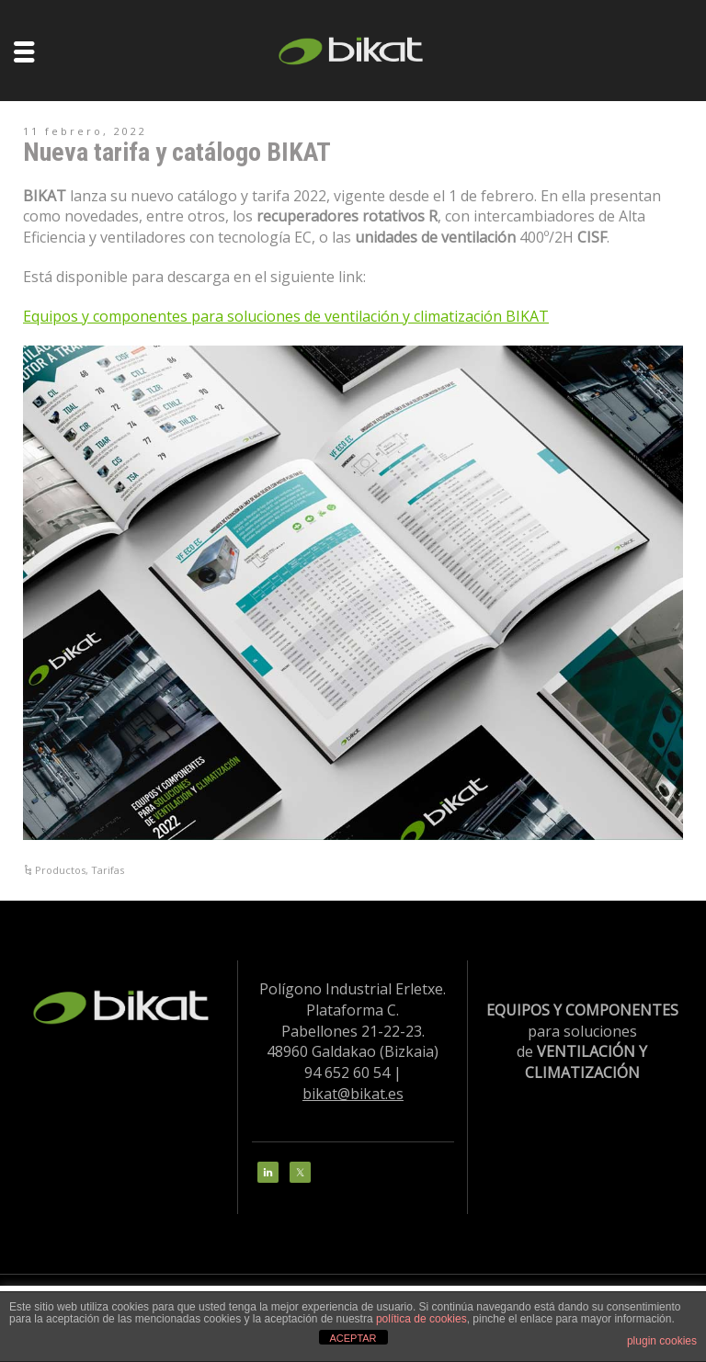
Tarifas (107, 870)
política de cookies (421, 1318)
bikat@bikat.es (353, 1094)
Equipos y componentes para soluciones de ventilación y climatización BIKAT (286, 316)
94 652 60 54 (347, 1072)
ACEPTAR (352, 1338)
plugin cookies (662, 1340)
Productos (60, 870)
